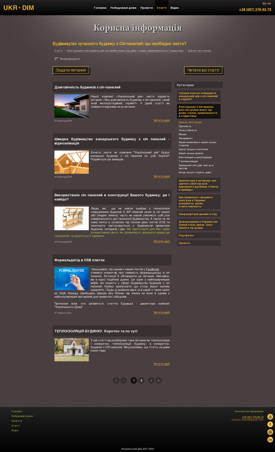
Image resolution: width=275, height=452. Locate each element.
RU (264, 3)
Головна (100, 7)
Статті (58, 50)
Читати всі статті (203, 70)
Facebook (152, 269)
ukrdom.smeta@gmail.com (247, 419)
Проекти (146, 7)
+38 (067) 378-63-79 (255, 9)
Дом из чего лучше (199, 50)
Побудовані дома (123, 7)
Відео (175, 7)
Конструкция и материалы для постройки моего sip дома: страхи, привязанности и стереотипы (125, 50)
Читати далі (161, 120)
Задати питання (71, 70)
